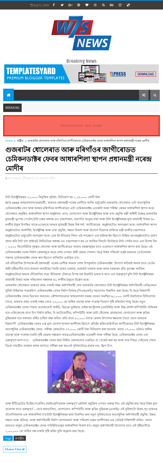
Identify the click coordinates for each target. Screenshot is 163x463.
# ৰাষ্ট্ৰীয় (19, 438)
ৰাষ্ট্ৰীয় (20, 140)
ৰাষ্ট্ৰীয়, (52, 178)
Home (9, 140)
